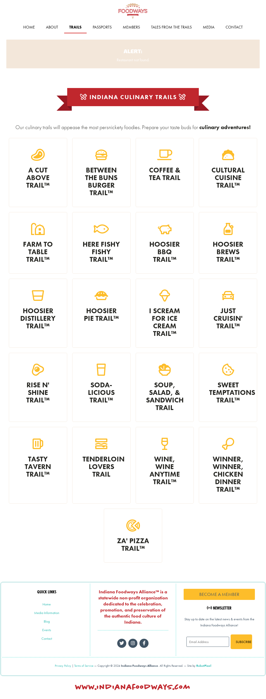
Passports (102, 27)
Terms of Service (83, 666)
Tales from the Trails (171, 27)
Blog (47, 622)
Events (46, 630)
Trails (75, 27)
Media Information (46, 613)
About (52, 27)
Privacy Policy (63, 666)
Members (131, 27)
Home (29, 27)
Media (208, 27)
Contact (234, 27)
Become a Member (219, 595)
